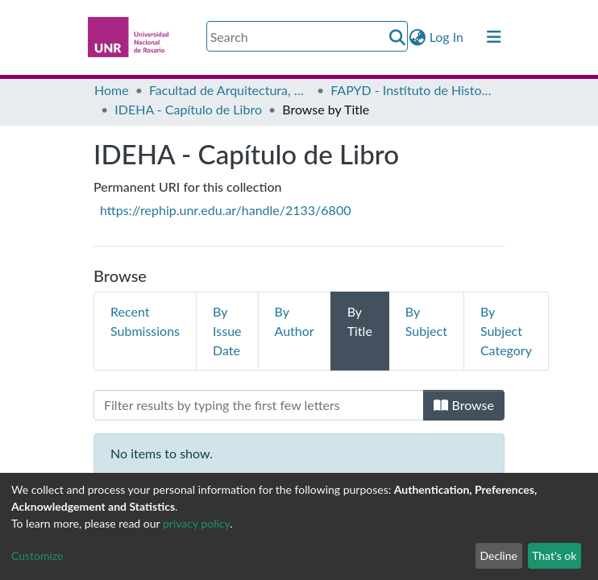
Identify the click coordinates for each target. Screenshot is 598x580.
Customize (37, 555)
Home (111, 89)
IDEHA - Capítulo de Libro (188, 109)
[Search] (307, 36)
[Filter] (258, 405)
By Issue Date (227, 331)
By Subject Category (506, 331)
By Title (359, 321)
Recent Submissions (145, 321)
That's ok (554, 555)
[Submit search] (398, 37)
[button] (418, 37)
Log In (447, 36)
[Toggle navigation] (494, 37)
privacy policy (196, 523)
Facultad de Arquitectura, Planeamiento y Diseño (229, 89)
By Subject (426, 321)
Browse (464, 404)
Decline (498, 555)
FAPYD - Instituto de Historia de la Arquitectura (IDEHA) (411, 89)
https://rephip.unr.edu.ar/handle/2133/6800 (225, 210)
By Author (294, 321)
